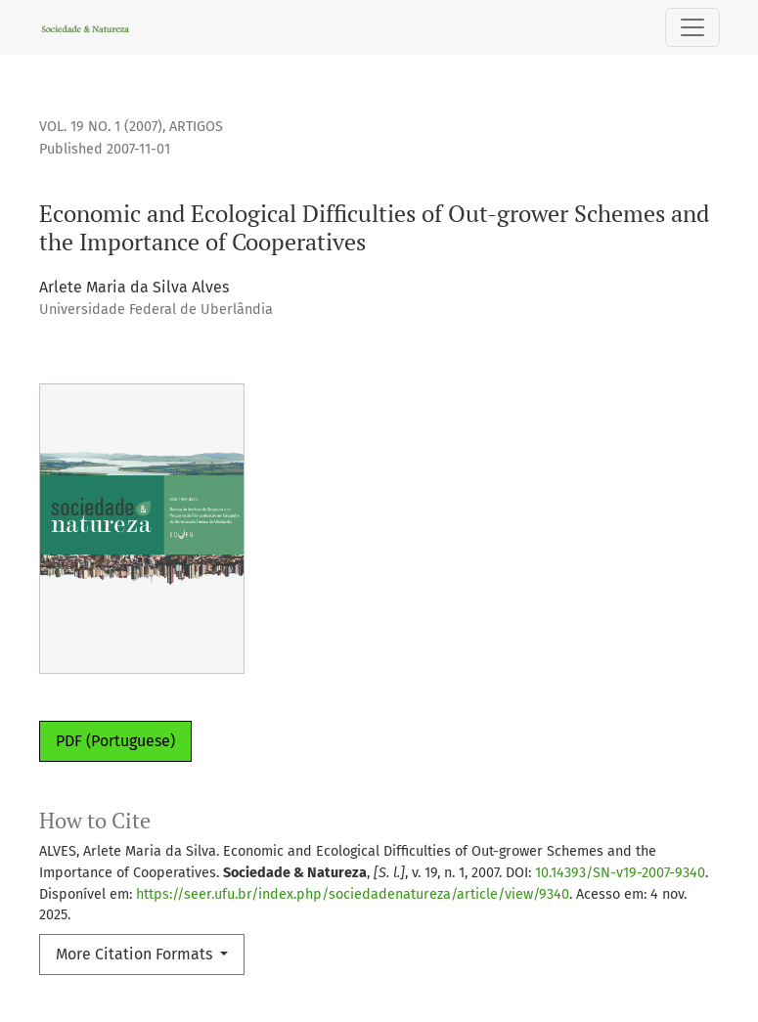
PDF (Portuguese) (115, 741)
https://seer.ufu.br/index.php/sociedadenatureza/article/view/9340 (352, 894)
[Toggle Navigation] (692, 27)
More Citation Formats (136, 954)
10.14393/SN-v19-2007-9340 (620, 873)
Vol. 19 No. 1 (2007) (100, 126)
